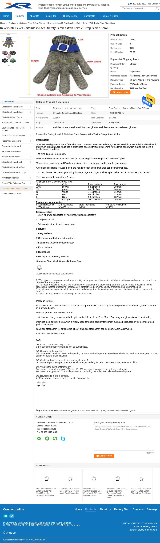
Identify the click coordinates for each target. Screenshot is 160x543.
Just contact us (38, 539)
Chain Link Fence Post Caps (14, 172)
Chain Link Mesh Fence (12, 117)
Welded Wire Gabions (11, 157)
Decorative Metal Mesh (11, 146)
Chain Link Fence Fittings (12, 112)
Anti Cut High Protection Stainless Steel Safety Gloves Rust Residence (141, 491)
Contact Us (89, 16)
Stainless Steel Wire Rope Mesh (15, 123)
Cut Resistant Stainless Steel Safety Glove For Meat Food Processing (70, 491)
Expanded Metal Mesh (11, 151)
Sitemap (152, 509)
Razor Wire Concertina (11, 141)
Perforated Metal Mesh (11, 194)
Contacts (138, 509)
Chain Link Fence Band (12, 162)
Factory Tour (51, 16)
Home (6, 16)
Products (19, 16)
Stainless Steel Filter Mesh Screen (13, 129)
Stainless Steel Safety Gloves (31, 23)
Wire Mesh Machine (10, 178)
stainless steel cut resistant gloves (121, 410)
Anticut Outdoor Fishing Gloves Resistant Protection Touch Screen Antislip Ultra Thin (117, 493)
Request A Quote (109, 16)
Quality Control (70, 16)
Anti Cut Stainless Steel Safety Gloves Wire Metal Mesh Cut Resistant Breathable (46, 492)
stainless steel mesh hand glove (91, 410)
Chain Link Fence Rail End (13, 167)
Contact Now (122, 92)
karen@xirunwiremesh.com (143, 529)
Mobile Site (9, 533)
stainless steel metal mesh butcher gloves (59, 410)
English (155, 4)
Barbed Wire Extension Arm (13, 183)
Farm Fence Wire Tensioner (13, 136)
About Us (34, 16)
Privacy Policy (10, 523)
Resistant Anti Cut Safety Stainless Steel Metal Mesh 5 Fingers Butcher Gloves (92, 492)
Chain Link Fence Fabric (12, 107)
